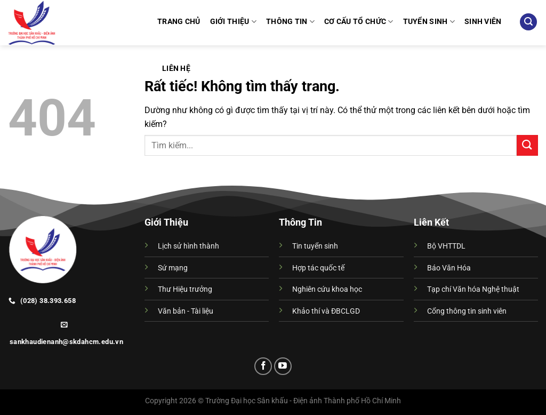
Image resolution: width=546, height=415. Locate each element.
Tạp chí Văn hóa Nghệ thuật (473, 289)
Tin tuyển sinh (315, 246)
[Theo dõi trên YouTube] (283, 366)
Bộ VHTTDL (446, 246)
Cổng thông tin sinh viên (467, 311)
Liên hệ (176, 68)
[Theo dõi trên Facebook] (263, 366)
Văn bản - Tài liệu (185, 311)
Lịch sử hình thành (188, 246)
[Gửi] (527, 145)
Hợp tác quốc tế (318, 268)
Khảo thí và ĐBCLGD (326, 311)
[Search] (528, 22)
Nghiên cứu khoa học (327, 289)
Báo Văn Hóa (449, 268)
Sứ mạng (173, 268)
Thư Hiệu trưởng (185, 289)
